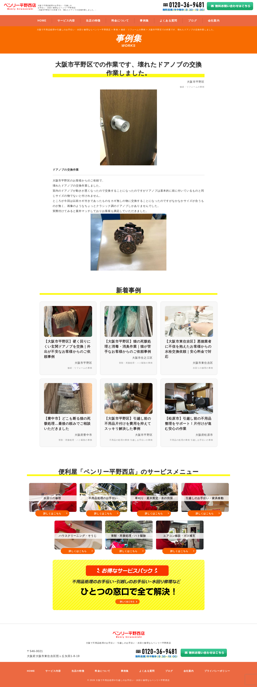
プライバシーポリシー (217, 671)
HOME (41, 20)
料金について (120, 20)
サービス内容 (66, 20)
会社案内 (214, 20)
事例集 (144, 20)
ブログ (192, 20)
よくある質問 (168, 20)
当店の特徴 (93, 20)
